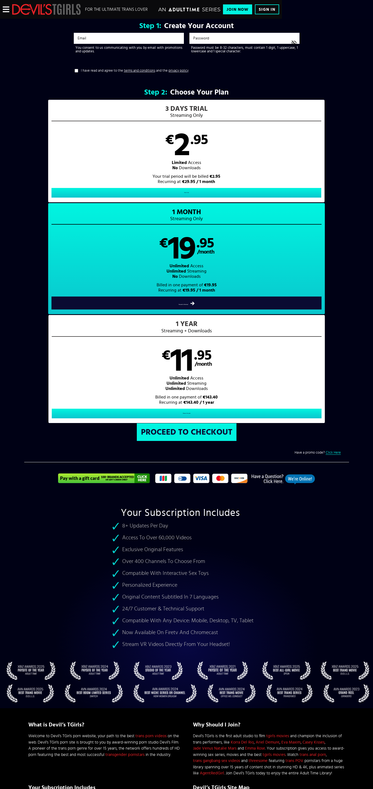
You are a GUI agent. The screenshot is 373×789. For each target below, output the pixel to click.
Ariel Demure (267, 531)
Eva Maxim (291, 531)
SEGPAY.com (239, 743)
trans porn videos (151, 525)
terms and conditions (139, 70)
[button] (105, 156)
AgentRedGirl (212, 563)
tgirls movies (277, 525)
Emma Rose (255, 538)
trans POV (294, 550)
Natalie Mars (225, 538)
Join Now (238, 9)
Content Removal (186, 747)
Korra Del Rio (242, 531)
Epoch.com (97, 743)
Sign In (267, 9)
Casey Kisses (314, 531)
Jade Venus (203, 538)
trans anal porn (313, 544)
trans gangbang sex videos (216, 550)
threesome (258, 550)
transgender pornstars (125, 544)
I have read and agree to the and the (135, 70)
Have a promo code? (318, 242)
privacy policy (178, 70)
